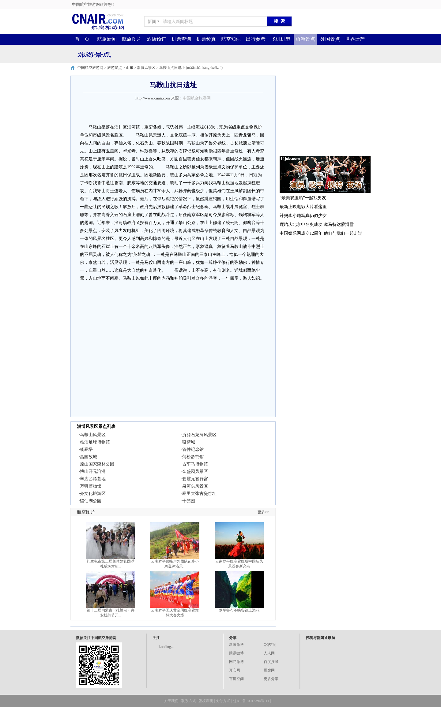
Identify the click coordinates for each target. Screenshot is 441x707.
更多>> (263, 512)
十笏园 (188, 501)
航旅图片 (131, 39)
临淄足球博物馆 (95, 442)
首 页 (82, 39)
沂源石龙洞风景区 (199, 434)
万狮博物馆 (90, 486)
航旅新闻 (107, 39)
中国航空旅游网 (90, 67)
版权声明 (205, 701)
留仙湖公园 (90, 501)
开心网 (234, 670)
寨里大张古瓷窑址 (199, 493)
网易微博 (236, 662)
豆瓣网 (269, 670)
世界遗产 (355, 39)
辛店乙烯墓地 (93, 479)
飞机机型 (280, 39)
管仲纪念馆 (193, 449)
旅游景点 (305, 39)
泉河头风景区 (195, 486)
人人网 (269, 653)
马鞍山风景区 (93, 434)
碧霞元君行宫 (195, 479)
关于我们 (171, 701)
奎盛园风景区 (195, 471)
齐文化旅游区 (93, 493)
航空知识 (231, 39)
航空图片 (86, 512)
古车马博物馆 (195, 464)
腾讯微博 (236, 653)
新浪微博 (236, 644)
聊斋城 (188, 442)
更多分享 (271, 679)
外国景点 (330, 39)
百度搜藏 (271, 662)
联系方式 (188, 701)
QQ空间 (270, 644)
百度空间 (236, 679)
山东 (129, 67)
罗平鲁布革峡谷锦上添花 (239, 610)
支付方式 (223, 701)
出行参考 (256, 39)
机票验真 (206, 39)
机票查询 (181, 39)
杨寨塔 (86, 449)
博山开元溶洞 (93, 471)
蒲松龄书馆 (193, 456)
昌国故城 (88, 456)
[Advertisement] (325, 114)
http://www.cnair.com (152, 98)
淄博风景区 (146, 67)
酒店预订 (156, 39)
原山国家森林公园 (97, 464)
